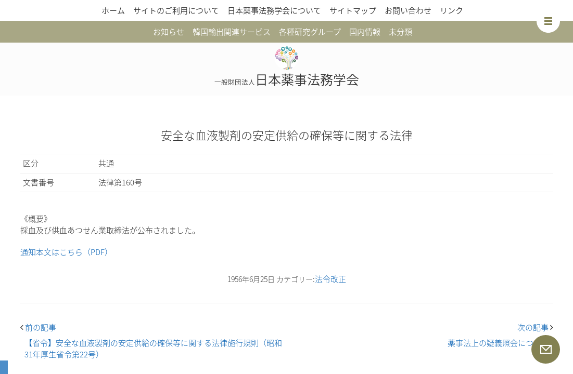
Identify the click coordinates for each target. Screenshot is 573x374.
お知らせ (168, 31)
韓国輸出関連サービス (232, 31)
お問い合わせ (408, 10)
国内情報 (364, 31)
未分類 (400, 31)
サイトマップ (352, 10)
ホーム (113, 10)
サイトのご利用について (176, 10)
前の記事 (38, 327)
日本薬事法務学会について (274, 10)
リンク (451, 10)
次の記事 (535, 327)
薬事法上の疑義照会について (498, 343)
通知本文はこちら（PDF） (66, 252)
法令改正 (330, 279)
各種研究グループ (310, 31)
